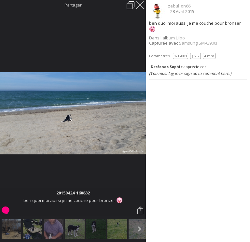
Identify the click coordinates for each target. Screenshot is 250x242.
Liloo (180, 38)
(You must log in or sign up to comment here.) (190, 73)
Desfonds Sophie (167, 66)
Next (139, 229)
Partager (73, 5)
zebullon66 (179, 6)
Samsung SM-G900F (198, 43)
